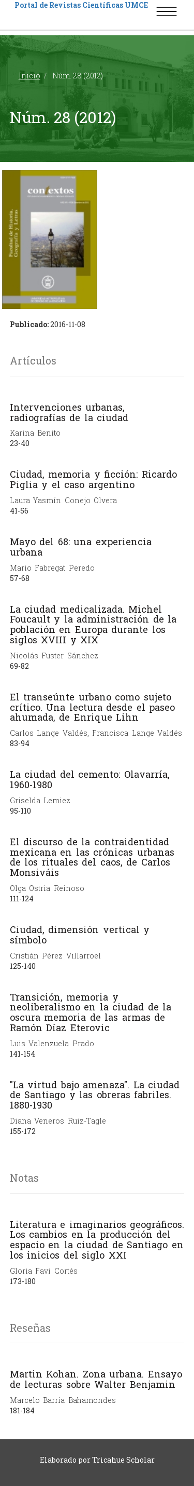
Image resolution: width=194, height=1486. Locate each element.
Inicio (29, 75)
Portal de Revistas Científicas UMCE (81, 5)
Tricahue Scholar (123, 1460)
